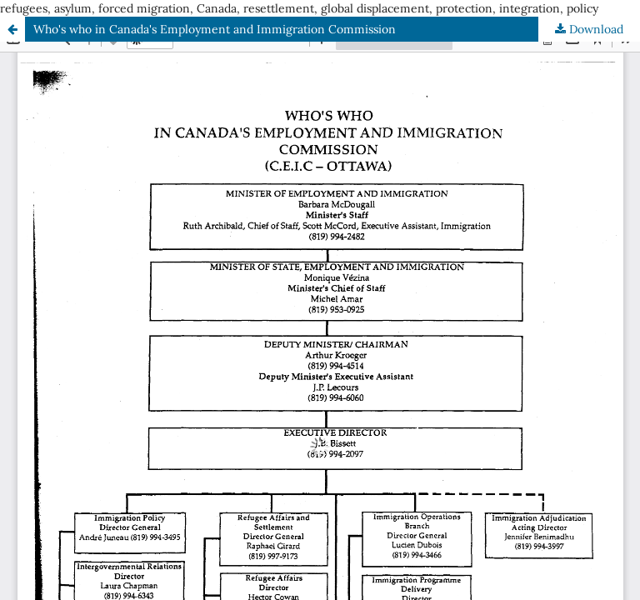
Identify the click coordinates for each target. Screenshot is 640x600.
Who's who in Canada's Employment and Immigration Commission (214, 29)
